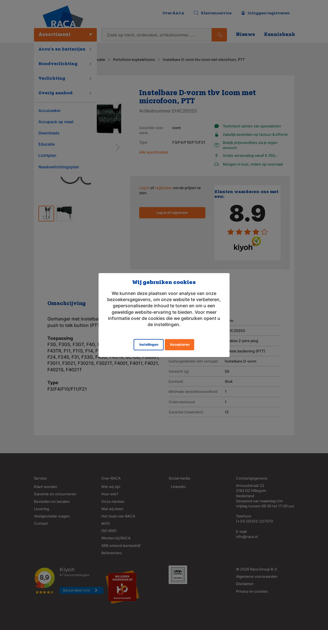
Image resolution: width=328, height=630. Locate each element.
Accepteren (179, 344)
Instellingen (148, 344)
